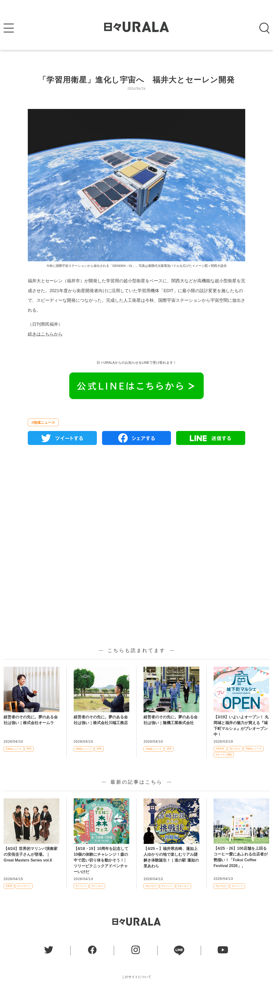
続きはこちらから (45, 334)
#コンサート (24, 886)
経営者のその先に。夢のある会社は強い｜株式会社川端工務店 (101, 720)
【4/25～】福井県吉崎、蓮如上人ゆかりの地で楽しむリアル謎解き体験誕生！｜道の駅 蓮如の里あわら (171, 857)
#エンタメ (97, 886)
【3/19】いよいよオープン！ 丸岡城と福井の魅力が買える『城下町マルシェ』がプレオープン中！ (241, 725)
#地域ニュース (43, 422)
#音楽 (9, 886)
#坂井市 (220, 748)
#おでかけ (235, 748)
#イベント (81, 886)
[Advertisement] (136, 504)
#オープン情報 (224, 754)
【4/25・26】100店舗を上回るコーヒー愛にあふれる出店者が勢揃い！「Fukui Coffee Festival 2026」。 (241, 857)
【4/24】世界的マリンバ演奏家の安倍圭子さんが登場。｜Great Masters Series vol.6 (30, 854)
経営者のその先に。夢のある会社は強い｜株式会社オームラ (31, 720)
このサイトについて (136, 977)
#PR (29, 748)
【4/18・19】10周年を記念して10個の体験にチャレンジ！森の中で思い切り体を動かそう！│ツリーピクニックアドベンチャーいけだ (101, 860)
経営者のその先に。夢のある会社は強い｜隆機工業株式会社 (171, 720)
